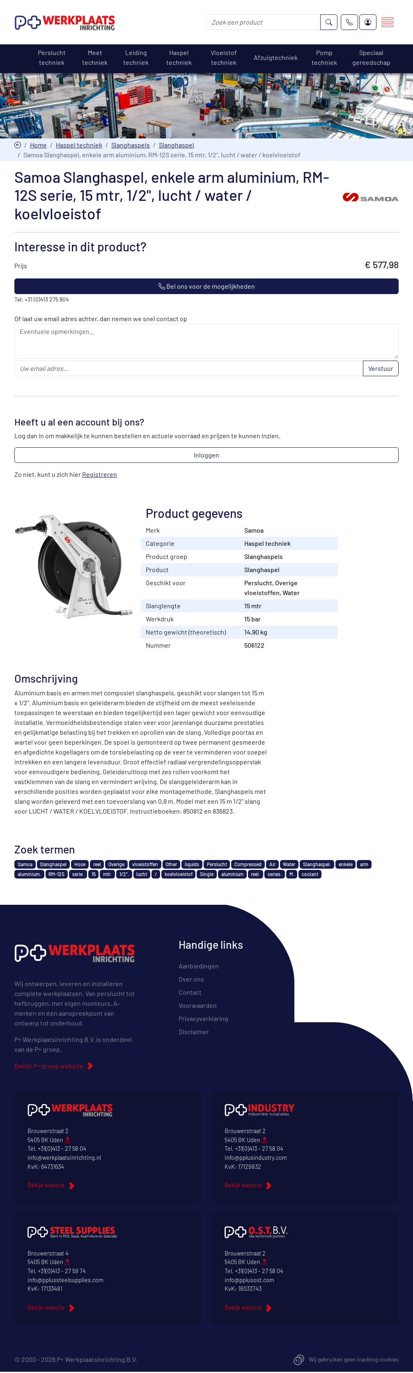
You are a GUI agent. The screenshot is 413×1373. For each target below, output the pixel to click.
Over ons (191, 979)
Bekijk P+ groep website (48, 1066)
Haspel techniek (79, 145)
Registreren (99, 474)
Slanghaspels (130, 145)
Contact (190, 992)
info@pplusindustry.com (256, 1158)
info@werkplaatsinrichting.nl (64, 1158)
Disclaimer (194, 1032)
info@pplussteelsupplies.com (65, 1280)
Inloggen (206, 455)
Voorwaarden (198, 1006)
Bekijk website (46, 1185)
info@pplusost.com (249, 1280)
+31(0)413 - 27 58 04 (62, 1149)
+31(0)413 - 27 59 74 (62, 1271)
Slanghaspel (176, 145)
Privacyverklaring (203, 1019)
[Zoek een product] (263, 22)
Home (38, 145)
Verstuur (380, 369)
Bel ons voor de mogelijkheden (206, 286)
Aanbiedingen (199, 966)
